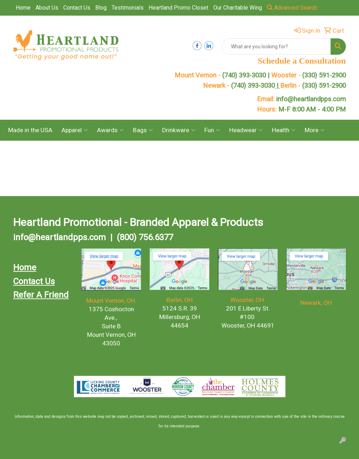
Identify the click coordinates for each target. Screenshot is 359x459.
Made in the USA (30, 130)
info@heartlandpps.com (311, 99)
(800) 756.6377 (145, 237)
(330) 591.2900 (178, 334)
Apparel (74, 130)
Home (23, 7)
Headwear (246, 130)
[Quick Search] (276, 46)
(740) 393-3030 (255, 86)
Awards (110, 130)
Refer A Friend (41, 295)
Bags (143, 130)
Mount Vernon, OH (111, 300)
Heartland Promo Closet (178, 7)
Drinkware (178, 130)
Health (283, 130)
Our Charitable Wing (237, 7)
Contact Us (76, 7)
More (315, 130)
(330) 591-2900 (324, 75)
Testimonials (128, 7)
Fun (212, 130)
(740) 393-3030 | (246, 75)
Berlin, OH (179, 299)
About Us (47, 7)
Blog (101, 7)
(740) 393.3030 (111, 351)
